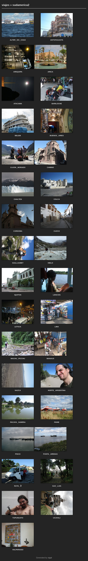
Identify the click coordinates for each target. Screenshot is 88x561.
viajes (5, 5)
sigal (50, 558)
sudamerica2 (20, 5)
